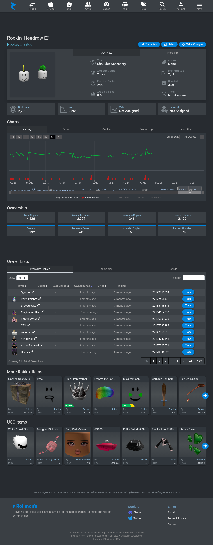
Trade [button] (190, 292)
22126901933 (163, 319)
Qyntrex (24, 292)
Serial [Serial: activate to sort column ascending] (71, 285)
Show (18, 278)
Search (189, 278)
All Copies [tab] (107, 269)
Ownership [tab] (146, 129)
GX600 (98, 429)
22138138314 (163, 305)
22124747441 (163, 338)
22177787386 (163, 325)
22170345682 (163, 352)
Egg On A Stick (189, 379)
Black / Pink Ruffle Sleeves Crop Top (174, 429)
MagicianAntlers (30, 312)
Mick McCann (131, 379)
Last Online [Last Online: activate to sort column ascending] (96, 285)
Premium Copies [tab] (40, 269)
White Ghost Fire (18, 429)
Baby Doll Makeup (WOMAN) (83, 429)
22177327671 (163, 345)
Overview (106, 52)
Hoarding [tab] (186, 129)
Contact (172, 524)
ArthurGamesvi (29, 345)
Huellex (24, 352)
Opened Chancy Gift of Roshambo (28, 379)
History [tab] (27, 129)
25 (190, 360)
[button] (149, 44)
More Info (172, 52)
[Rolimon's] (14, 6)
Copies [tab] (106, 129)
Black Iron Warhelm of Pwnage (84, 379)
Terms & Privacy (177, 518)
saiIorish (25, 332)
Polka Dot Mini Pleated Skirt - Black (144, 429)
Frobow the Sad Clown (107, 379)
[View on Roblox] (46, 38)
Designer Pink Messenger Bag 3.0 (57, 429)
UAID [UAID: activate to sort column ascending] (159, 285)
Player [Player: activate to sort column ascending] (25, 285)
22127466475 (163, 299)
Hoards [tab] (172, 269)
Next (199, 360)
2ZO (22, 325)
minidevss (26, 338)
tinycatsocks (27, 305)
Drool (40, 379)
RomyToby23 (28, 319)
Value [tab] (66, 129)
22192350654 (163, 292)
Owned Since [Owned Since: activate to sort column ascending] (129, 285)
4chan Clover (188, 429)
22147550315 (163, 332)
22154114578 (163, 312)
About (171, 512)
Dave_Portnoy (28, 299)
